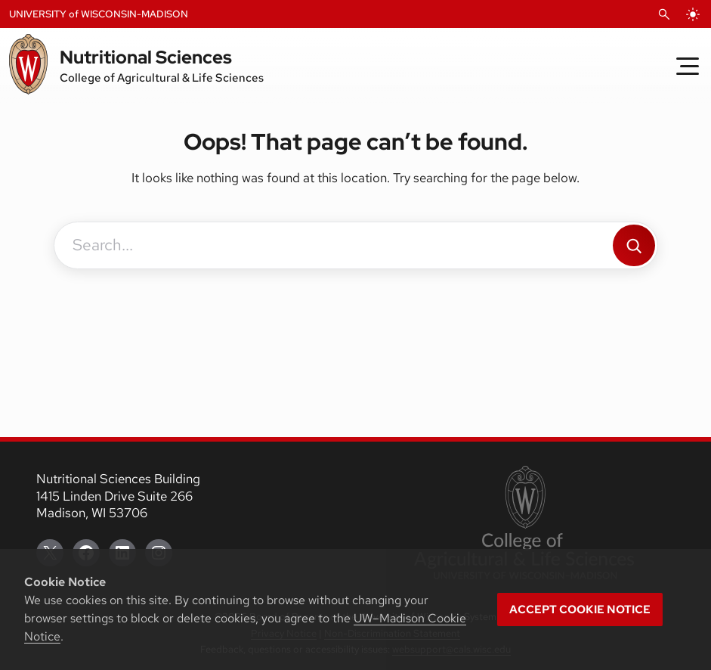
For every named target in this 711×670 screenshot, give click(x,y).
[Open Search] (664, 14)
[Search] (634, 245)
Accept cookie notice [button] (580, 609)
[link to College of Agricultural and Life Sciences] (524, 524)
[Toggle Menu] (687, 65)
